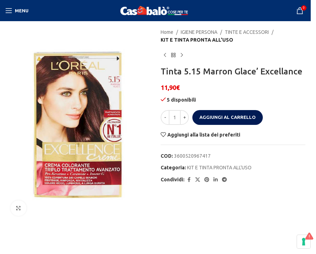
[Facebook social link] (189, 180)
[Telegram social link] (224, 180)
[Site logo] (155, 10)
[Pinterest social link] (206, 180)
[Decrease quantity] (165, 117)
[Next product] (182, 55)
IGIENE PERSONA (199, 32)
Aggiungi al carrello (227, 117)
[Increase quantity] (184, 117)
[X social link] (197, 180)
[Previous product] (165, 55)
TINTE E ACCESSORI (247, 32)
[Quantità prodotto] (174, 117)
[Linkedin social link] (215, 180)
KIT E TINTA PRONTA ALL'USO (197, 40)
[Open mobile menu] (17, 11)
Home (167, 32)
